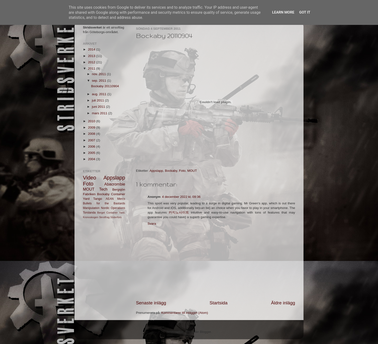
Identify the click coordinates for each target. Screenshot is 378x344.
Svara (152, 223)
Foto (182, 170)
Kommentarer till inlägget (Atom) (184, 313)
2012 (92, 62)
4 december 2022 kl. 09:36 (181, 197)
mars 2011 (100, 113)
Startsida (218, 302)
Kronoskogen (90, 217)
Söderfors (116, 217)
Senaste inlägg (151, 302)
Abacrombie (114, 184)
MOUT (192, 170)
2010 (92, 121)
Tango (97, 199)
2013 (92, 56)
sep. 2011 (99, 80)
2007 (92, 140)
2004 (92, 159)
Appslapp (156, 170)
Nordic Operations (113, 208)
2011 (92, 68)
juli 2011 (98, 100)
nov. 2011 (99, 74)
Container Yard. (115, 212)
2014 (92, 49)
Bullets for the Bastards (104, 203)
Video (89, 178)
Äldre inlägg (283, 302)
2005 (92, 153)
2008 (92, 134)
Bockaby (171, 170)
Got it (304, 12)
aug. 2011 (99, 94)
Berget (101, 212)
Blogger (205, 332)
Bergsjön (118, 189)
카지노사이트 (179, 212)
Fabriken (89, 194)
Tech (103, 189)
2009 (92, 127)
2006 (92, 146)
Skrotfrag (104, 217)
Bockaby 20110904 (105, 86)
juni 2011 (99, 106)
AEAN (110, 199)
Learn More (283, 12)
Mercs (121, 199)
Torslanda (89, 212)
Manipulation (91, 208)
